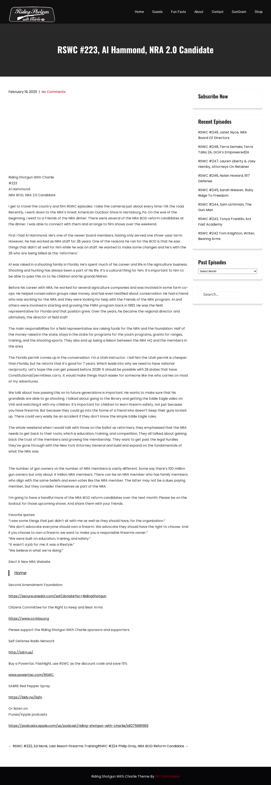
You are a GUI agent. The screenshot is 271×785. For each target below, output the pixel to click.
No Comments (53, 91)
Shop (259, 12)
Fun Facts (178, 12)
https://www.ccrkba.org (28, 618)
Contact (217, 12)
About (198, 12)
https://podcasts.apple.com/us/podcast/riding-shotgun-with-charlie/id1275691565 (78, 725)
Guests (157, 12)
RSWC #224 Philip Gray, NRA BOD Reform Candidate (143, 746)
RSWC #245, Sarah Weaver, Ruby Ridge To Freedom (225, 193)
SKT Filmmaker (167, 776)
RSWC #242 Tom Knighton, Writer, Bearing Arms (226, 236)
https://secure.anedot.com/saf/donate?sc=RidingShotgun (57, 596)
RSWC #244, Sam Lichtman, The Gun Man (225, 207)
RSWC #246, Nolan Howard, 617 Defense (224, 178)
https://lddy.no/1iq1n (25, 697)
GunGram (239, 12)
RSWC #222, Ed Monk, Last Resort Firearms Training (53, 746)
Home (139, 12)
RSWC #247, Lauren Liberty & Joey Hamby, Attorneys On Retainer (227, 164)
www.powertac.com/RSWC (31, 674)
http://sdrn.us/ (20, 652)
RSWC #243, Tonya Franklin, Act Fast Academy (224, 221)
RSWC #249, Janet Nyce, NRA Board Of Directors (222, 135)
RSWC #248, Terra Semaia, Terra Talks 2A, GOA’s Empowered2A (225, 149)
